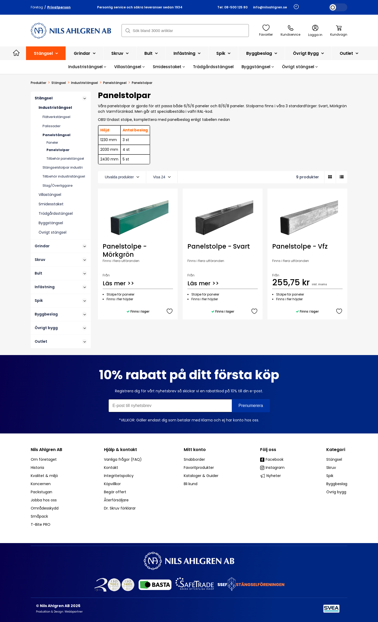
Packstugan (41, 492)
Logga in (315, 31)
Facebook (272, 459)
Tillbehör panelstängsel (65, 158)
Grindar (84, 53)
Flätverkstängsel (56, 116)
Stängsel (46, 53)
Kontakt (111, 467)
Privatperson (59, 7)
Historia (37, 467)
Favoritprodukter (199, 467)
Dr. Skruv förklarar (120, 508)
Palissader (52, 126)
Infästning (187, 53)
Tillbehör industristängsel (64, 176)
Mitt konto (195, 450)
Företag (37, 7)
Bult (151, 53)
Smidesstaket (169, 66)
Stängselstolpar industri (63, 167)
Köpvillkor (112, 483)
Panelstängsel (115, 83)
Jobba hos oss (44, 500)
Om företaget (44, 459)
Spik (223, 53)
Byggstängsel (258, 66)
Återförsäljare (116, 500)
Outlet (349, 53)
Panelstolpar (58, 150)
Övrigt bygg (308, 53)
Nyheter (270, 475)
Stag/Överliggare (58, 185)
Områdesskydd (45, 508)
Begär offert (115, 492)
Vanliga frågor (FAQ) (123, 459)
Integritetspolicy (119, 475)
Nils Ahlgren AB (46, 450)
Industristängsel (87, 66)
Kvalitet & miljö (44, 475)
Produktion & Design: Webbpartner (59, 612)
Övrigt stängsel (300, 66)
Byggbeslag (261, 53)
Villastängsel (129, 66)
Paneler (52, 142)
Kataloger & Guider (201, 475)
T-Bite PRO (40, 524)
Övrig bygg (336, 492)
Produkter (38, 83)
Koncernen (41, 483)
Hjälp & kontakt (120, 450)
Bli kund (190, 483)
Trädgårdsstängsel (213, 66)
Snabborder (194, 459)
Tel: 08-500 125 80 (232, 7)
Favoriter (266, 31)
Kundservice (290, 31)
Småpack (39, 516)
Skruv (119, 53)
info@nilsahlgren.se (270, 7)
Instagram (272, 467)
